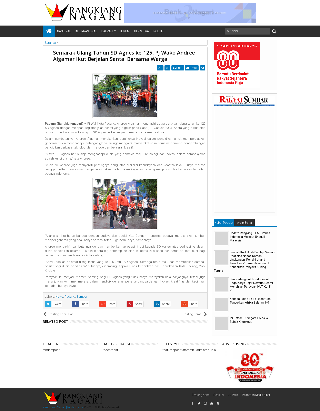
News (59, 296)
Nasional (64, 31)
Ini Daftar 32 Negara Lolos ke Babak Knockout (249, 320)
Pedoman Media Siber (256, 394)
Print (177, 67)
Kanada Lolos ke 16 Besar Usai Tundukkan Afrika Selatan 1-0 (250, 300)
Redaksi (218, 394)
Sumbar (82, 296)
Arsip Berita (244, 222)
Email (192, 67)
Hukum (125, 31)
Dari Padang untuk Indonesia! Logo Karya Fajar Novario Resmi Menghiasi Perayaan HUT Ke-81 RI (251, 284)
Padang (70, 296)
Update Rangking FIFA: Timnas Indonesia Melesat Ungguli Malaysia (250, 236)
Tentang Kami (201, 394)
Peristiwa (141, 31)
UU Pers (233, 394)
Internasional (86, 31)
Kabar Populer (224, 222)
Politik (158, 31)
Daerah (107, 31)
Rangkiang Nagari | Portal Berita (63, 407)
